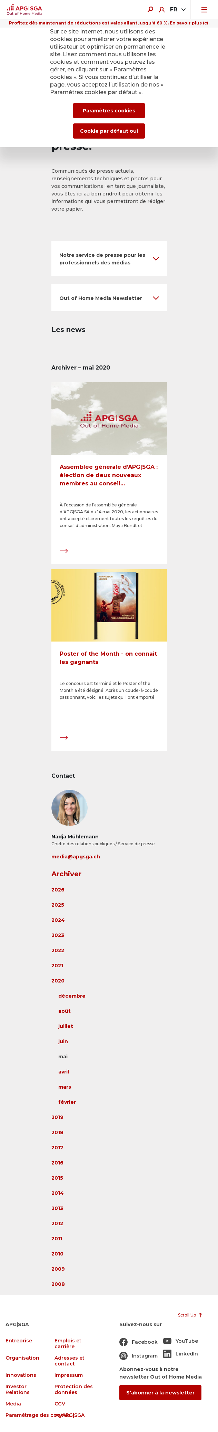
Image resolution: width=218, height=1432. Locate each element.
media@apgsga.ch (75, 857)
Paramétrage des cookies (38, 1415)
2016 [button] (57, 1163)
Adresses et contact (69, 1361)
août (64, 1011)
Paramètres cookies (109, 111)
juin (63, 1041)
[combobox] (177, 10)
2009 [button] (58, 1269)
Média (13, 1404)
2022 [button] (57, 950)
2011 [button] (56, 1239)
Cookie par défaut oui (109, 131)
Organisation (22, 1358)
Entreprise (19, 1341)
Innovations (21, 1375)
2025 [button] (57, 905)
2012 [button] (57, 1223)
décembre (72, 996)
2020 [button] (58, 981)
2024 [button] (58, 920)
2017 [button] (57, 1147)
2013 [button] (57, 1208)
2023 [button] (57, 935)
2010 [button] (57, 1254)
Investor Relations (18, 1389)
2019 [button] (57, 1117)
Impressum (68, 1375)
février (67, 1102)
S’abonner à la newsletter (160, 1393)
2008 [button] (58, 1284)
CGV (59, 1404)
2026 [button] (58, 890)
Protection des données (73, 1389)
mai (63, 1056)
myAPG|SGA (69, 1415)
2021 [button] (57, 965)
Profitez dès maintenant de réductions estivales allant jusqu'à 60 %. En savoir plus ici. (109, 23)
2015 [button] (57, 1178)
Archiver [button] (66, 874)
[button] (109, 258)
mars (64, 1087)
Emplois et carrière (67, 1344)
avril (63, 1072)
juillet (65, 1026)
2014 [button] (57, 1193)
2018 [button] (57, 1132)
